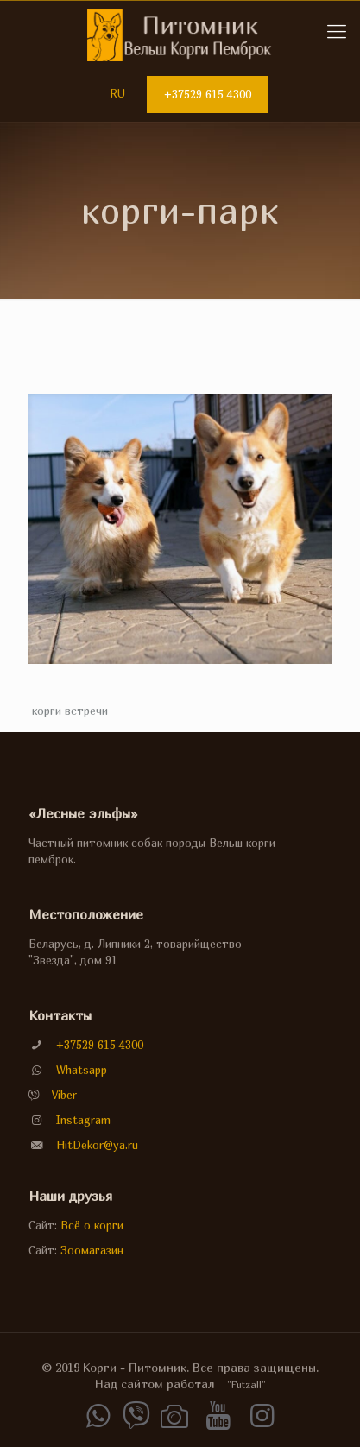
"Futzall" (246, 1384)
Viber (64, 1095)
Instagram (83, 1120)
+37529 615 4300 (207, 94)
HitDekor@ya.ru (97, 1145)
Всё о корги (91, 1225)
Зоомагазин (91, 1250)
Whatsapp (81, 1070)
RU (117, 93)
